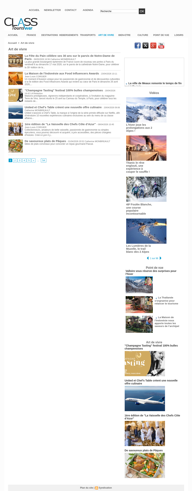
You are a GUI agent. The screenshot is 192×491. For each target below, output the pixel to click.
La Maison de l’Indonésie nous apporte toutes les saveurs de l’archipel (168, 312)
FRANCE (31, 35)
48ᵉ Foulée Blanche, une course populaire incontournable (138, 205)
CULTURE (143, 35)
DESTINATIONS (49, 35)
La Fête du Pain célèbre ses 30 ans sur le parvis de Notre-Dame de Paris (70, 55)
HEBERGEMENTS (68, 35)
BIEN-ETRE (124, 35)
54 (42, 159)
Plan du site (87, 473)
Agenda (88, 10)
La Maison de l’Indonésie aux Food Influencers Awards (59, 72)
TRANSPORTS (88, 35)
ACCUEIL (13, 35)
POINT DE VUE (161, 35)
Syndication (105, 473)
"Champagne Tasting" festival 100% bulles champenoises (61, 89)
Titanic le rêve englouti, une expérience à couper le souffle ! (138, 166)
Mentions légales (96, 481)
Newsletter (52, 10)
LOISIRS (178, 35)
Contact (70, 10)
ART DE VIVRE (106, 35)
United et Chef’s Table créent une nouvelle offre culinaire (60, 106)
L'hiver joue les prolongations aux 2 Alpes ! (137, 127)
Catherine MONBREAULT (53, 58)
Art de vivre (26, 43)
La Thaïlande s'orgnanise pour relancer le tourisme (168, 291)
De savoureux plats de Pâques (44, 139)
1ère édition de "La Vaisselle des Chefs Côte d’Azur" (57, 123)
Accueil (34, 10)
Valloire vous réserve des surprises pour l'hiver (151, 265)
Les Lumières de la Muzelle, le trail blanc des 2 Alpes (138, 243)
